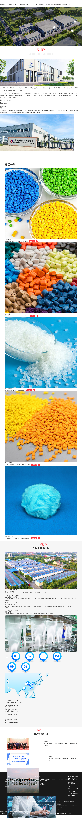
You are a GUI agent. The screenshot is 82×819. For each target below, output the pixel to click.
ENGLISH (73, 10)
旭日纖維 (23, 801)
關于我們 (41, 10)
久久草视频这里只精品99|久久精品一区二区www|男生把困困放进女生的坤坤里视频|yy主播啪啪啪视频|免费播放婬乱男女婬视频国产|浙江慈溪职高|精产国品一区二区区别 (35, 4)
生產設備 (7, 784)
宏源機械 (60, 801)
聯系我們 (65, 10)
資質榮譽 (13, 781)
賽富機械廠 (66, 801)
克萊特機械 (54, 801)
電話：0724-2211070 (72, 786)
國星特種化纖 (17, 801)
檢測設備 (13, 784)
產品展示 (49, 10)
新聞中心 (57, 10)
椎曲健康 (72, 801)
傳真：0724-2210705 (73, 788)
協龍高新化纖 (48, 801)
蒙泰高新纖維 (40, 801)
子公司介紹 (13, 779)
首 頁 (34, 10)
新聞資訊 (7, 786)
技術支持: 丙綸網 (56, 804)
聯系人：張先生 (71, 782)
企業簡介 (7, 779)
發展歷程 (7, 781)
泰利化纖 (34, 801)
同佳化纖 (29, 801)
